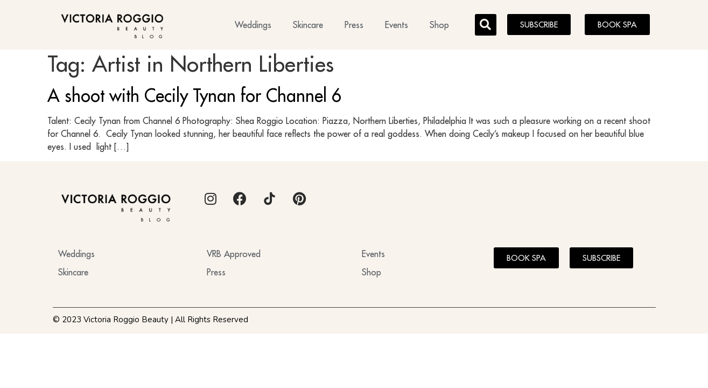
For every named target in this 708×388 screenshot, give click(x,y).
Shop (439, 24)
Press (354, 24)
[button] (485, 25)
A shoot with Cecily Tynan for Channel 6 (194, 98)
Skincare (308, 24)
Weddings (253, 24)
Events (396, 24)
